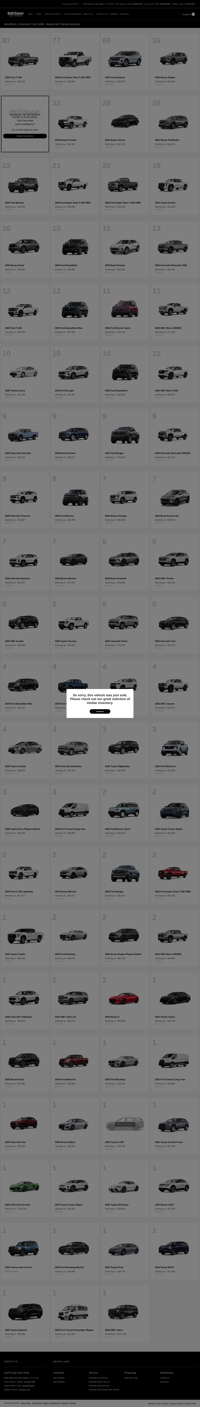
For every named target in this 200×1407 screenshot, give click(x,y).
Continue (100, 711)
